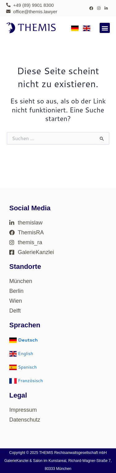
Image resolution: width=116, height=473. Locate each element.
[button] (105, 28)
